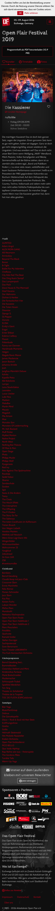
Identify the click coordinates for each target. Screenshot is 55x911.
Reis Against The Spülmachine (16, 470)
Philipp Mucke (8, 457)
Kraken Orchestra (10, 739)
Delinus (5, 713)
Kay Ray (6, 598)
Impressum (7, 897)
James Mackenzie (10, 358)
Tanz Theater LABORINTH (14, 649)
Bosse (5, 262)
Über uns (8, 902)
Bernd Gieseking (9, 576)
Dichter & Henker (10, 297)
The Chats (7, 499)
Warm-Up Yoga (9, 761)
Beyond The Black (10, 259)
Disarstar (6, 310)
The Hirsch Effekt (10, 502)
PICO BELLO (8, 745)
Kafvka (5, 374)
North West (7, 441)
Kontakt (37, 897)
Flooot (5, 339)
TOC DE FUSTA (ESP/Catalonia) (17, 697)
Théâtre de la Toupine (12, 694)
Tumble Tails (8, 758)
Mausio (5, 409)
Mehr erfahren (31, 13)
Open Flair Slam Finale (12, 617)
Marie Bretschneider (11, 675)
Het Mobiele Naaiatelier (13, 735)
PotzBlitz (6, 630)
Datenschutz (23, 897)
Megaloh (6, 413)
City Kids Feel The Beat (13, 275)
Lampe (5, 384)
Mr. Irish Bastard (9, 429)
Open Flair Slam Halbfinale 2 (15, 624)
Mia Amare (7, 416)
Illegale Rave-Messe (11, 355)
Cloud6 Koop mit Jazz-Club (15, 579)
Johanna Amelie (9, 364)
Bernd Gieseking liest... (12, 662)
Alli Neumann (8, 252)
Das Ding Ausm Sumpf (13, 278)
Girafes (5, 726)
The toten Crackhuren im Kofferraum (19, 522)
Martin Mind (7, 406)
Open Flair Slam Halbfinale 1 (15, 621)
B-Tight (5, 265)
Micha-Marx (7, 608)
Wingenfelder (8, 541)
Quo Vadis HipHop (10, 748)
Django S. (6, 313)
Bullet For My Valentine (13, 268)
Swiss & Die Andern (11, 493)
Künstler (8, 61)
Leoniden (6, 390)
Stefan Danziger (9, 640)
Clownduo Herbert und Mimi (15, 668)
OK (20, 13)
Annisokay (7, 255)
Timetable (26, 61)
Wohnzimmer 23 (10, 547)
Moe (4, 419)
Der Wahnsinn (9, 294)
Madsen (6, 400)
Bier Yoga (6, 707)
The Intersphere (9, 505)
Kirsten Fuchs (8, 601)
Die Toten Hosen (10, 307)
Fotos (42, 61)
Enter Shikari (8, 332)
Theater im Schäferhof (12, 691)
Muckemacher (8, 678)
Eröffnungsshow (10, 723)
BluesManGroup (9, 710)
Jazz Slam (6, 595)
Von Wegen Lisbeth (11, 528)
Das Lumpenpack (10, 281)
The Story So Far (10, 515)
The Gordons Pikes (11, 755)
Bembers (6, 573)
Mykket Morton (9, 435)
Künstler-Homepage (15, 112)
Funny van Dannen (11, 345)
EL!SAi (5, 323)
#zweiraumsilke (9, 563)
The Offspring (8, 509)
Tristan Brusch (8, 525)
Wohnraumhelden (10, 544)
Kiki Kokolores (8, 380)
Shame (5, 480)
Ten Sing (6, 688)
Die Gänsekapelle (10, 716)
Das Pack (6, 284)
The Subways (8, 518)
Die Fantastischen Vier (12, 300)
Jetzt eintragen (27, 780)
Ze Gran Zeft (8, 557)
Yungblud (6, 550)
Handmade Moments (12, 348)
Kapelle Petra (8, 377)
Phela (4, 454)
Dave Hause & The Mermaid (15, 288)
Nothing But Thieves (11, 445)
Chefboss (6, 271)
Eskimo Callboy (9, 336)
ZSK (4, 560)
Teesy (5, 496)
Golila (5, 729)
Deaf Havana (8, 291)
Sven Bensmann (10, 646)
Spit (4, 489)
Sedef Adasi (7, 477)
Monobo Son (8, 422)
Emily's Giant (8, 326)
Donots (5, 320)
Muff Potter (7, 432)
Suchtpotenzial (9, 643)
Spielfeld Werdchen (11, 684)
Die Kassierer (8, 304)
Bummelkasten (9, 665)
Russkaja (6, 473)
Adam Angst (8, 246)
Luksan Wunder (9, 605)
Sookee (5, 486)
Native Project (8, 438)
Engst (4, 329)
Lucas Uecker (8, 393)
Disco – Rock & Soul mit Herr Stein (18, 719)
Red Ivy (5, 467)
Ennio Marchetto (10, 585)
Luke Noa (6, 397)
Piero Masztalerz (10, 627)
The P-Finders (8, 512)
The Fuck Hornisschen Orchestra (17, 653)
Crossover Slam (9, 582)
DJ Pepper (7, 316)
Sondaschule (8, 483)
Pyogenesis (7, 464)
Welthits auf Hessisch (12, 534)
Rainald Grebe (8, 637)
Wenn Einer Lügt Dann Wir (14, 538)
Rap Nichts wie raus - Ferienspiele (18, 751)
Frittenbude (7, 342)
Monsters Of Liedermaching (15, 425)
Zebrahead (7, 554)
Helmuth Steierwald (11, 732)
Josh (4, 368)
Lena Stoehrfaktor (10, 387)
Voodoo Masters (10, 531)
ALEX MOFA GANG (11, 249)
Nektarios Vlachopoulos (13, 614)
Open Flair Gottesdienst (13, 742)
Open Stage (7, 451)
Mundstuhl (7, 611)
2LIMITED (6, 243)
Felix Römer (7, 589)
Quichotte (6, 633)
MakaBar (6, 403)
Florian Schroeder (10, 592)
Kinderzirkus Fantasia (12, 672)
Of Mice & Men (9, 448)
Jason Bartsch (8, 361)
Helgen (5, 352)
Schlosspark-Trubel (11, 681)
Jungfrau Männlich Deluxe (14, 371)
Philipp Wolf (8, 461)
